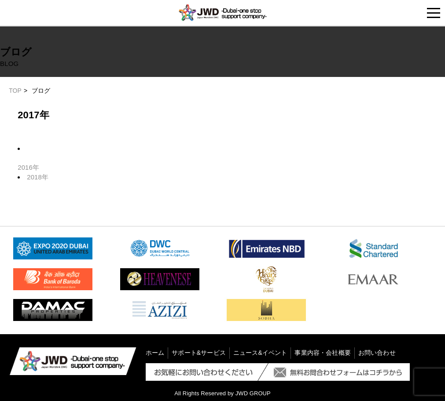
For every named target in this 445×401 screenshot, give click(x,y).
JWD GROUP (253, 392)
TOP (15, 90)
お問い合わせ (377, 352)
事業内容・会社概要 (323, 352)
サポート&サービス (199, 352)
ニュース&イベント (260, 352)
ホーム (155, 352)
